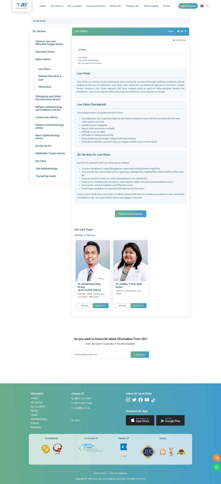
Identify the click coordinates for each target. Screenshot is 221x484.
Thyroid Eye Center (45, 175)
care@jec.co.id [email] (80, 407)
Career (34, 414)
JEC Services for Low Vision (90, 62)
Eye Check (40, 160)
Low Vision (44, 68)
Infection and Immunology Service (49, 125)
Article (166, 6)
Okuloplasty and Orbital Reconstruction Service (48, 97)
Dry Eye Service (43, 145)
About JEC (115, 6)
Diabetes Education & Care (49, 77)
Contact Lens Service (46, 116)
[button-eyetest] (216, 457)
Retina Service (42, 58)
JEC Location (75, 6)
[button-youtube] (146, 399)
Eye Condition (38, 405)
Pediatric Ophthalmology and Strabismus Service (48, 107)
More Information (131, 213)
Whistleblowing (39, 418)
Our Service (57, 6)
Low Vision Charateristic (88, 59)
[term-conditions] (118, 473)
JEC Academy (151, 6)
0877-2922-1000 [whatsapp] (81, 402)
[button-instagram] (128, 399)
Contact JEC (132, 6)
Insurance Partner (95, 6)
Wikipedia (36, 426)
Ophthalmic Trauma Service (50, 152)
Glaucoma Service (44, 50)
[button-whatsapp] (216, 467)
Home (43, 6)
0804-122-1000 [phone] (81, 398)
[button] (202, 5)
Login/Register (188, 6)
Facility (34, 409)
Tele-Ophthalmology (46, 167)
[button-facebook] (140, 399)
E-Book (34, 422)
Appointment (100, 305)
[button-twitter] (134, 399)
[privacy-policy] (101, 473)
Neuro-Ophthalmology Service (47, 136)
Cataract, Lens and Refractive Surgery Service (49, 42)
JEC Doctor (37, 401)
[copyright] (110, 477)
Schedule (84, 305)
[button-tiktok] (152, 399)
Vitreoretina (44, 86)
